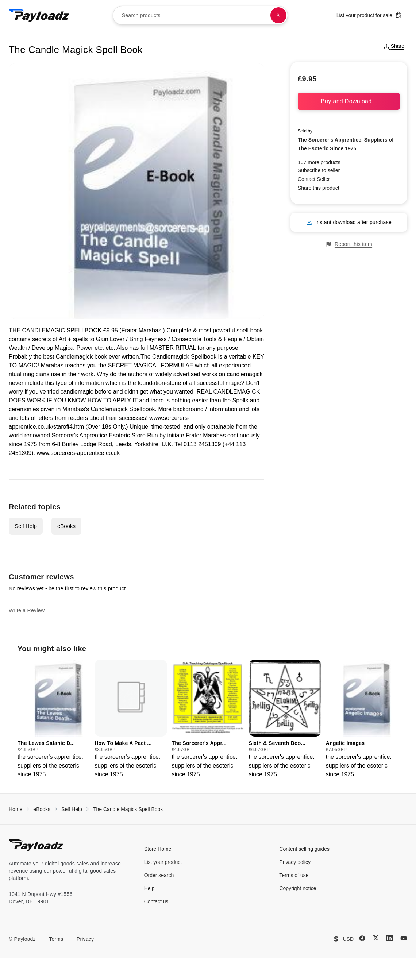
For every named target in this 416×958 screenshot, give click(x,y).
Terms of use (293, 875)
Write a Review (27, 610)
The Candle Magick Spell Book (128, 809)
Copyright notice (297, 888)
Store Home (158, 849)
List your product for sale (369, 14)
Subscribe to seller (319, 170)
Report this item (349, 244)
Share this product (318, 188)
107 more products (319, 162)
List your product (163, 862)
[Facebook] (362, 938)
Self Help (26, 526)
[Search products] (278, 15)
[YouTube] (403, 938)
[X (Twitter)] (376, 938)
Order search (159, 875)
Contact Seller (314, 179)
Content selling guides (304, 849)
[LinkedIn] (389, 938)
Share (394, 46)
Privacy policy (295, 862)
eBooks (66, 526)
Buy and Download (349, 101)
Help (149, 888)
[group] (54, 719)
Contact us (156, 901)
